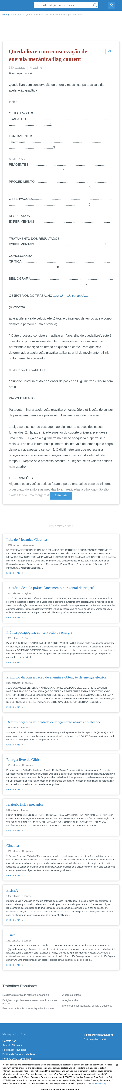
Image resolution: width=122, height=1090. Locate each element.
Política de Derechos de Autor (19, 1054)
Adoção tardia (70, 1000)
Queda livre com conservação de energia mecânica (54, 15)
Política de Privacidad (14, 1050)
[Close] (116, 1071)
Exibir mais (61, 495)
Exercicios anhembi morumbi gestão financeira (28, 1008)
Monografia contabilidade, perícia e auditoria (87, 1005)
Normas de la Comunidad (16, 1058)
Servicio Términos (12, 1045)
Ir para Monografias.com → (100, 1034)
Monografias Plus (12, 15)
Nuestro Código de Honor (16, 1063)
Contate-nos (9, 1041)
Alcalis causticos (71, 995)
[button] (109, 56)
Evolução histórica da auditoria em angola (25, 995)
